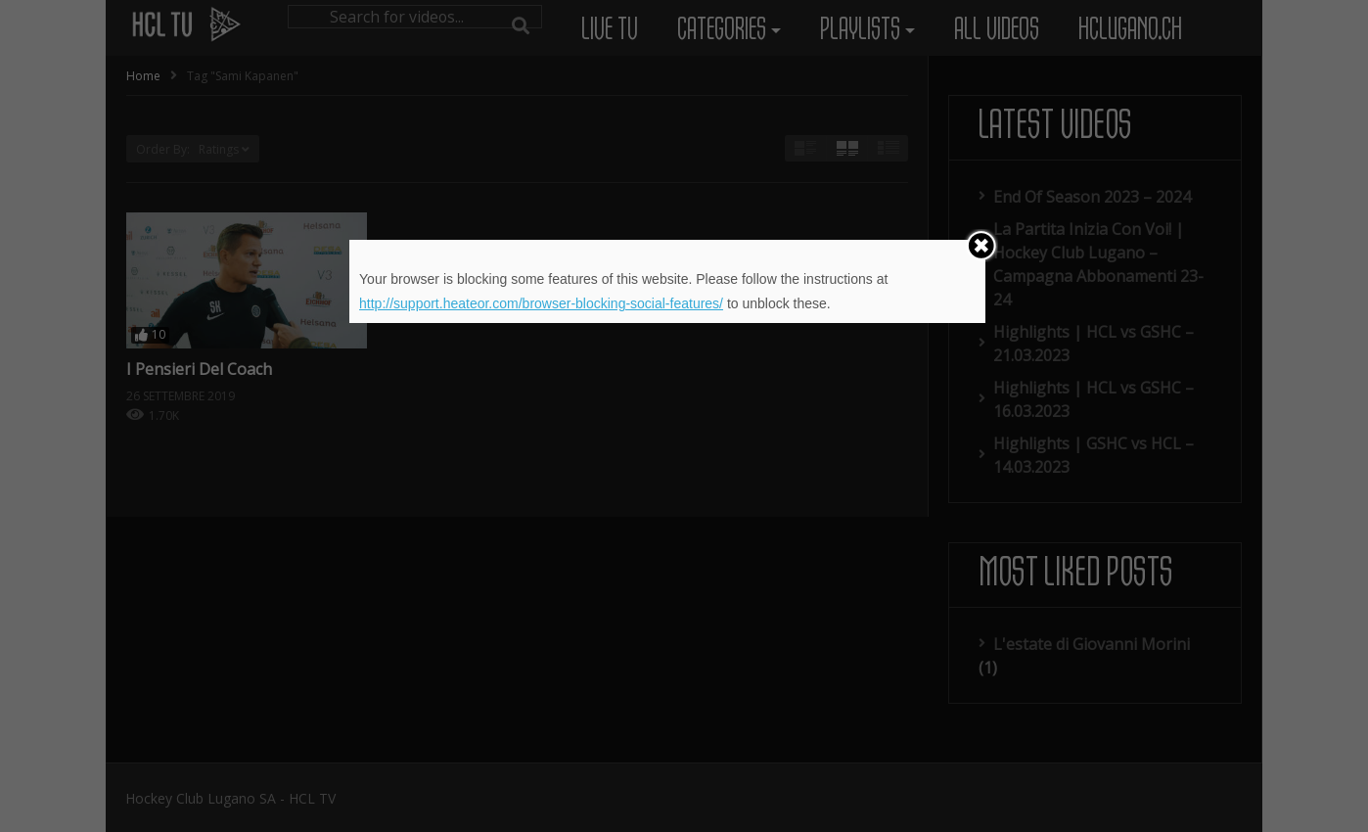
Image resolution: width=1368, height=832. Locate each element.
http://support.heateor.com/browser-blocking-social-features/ (541, 303)
